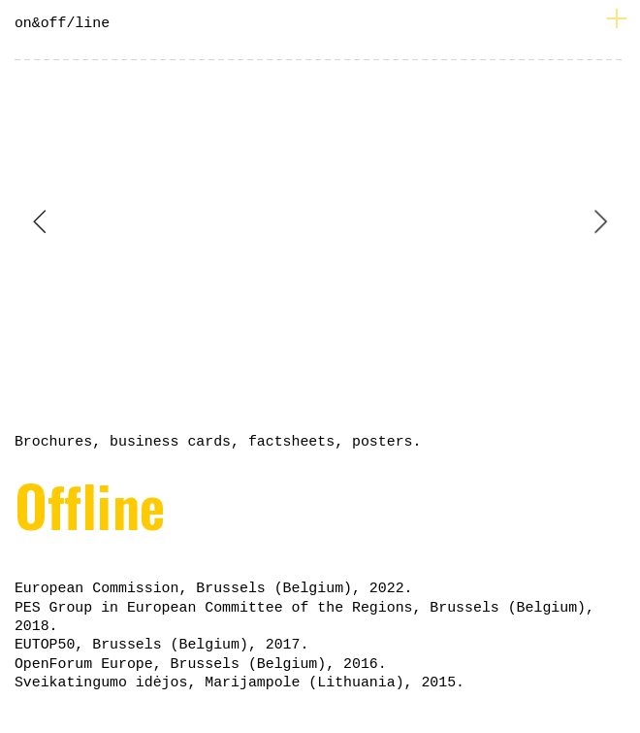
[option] (320, 221)
